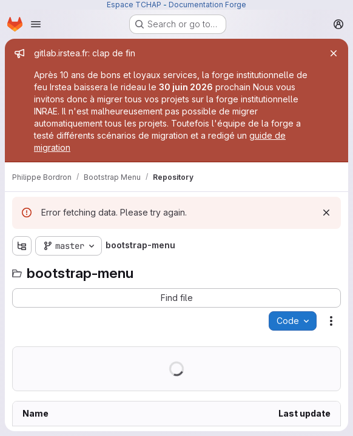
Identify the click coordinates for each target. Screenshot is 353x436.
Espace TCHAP (134, 4)
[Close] (333, 53)
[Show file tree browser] (22, 246)
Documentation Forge (207, 4)
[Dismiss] (326, 212)
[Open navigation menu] (35, 24)
